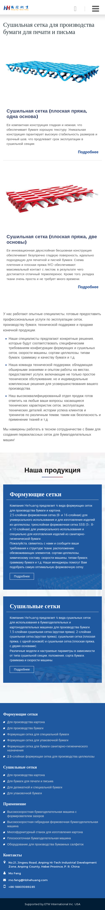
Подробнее (88, 152)
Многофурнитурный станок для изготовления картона (45, 832)
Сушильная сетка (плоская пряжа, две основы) (52, 239)
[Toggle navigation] (96, 9)
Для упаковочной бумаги (24, 793)
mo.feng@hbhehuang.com (28, 880)
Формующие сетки (35, 494)
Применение (14, 803)
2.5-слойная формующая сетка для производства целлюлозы (50, 756)
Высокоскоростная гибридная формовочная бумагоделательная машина (52, 824)
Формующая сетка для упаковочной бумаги (37, 740)
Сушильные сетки (35, 606)
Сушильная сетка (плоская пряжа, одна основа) (47, 113)
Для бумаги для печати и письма (30, 781)
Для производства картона (26, 722)
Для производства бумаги (25, 728)
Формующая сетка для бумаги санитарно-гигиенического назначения (47, 748)
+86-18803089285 (21, 886)
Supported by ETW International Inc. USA (52, 904)
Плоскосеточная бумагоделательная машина (39, 838)
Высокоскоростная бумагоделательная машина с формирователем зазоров (42, 814)
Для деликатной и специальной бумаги (34, 787)
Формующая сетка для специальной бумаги (38, 734)
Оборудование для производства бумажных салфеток (45, 844)
